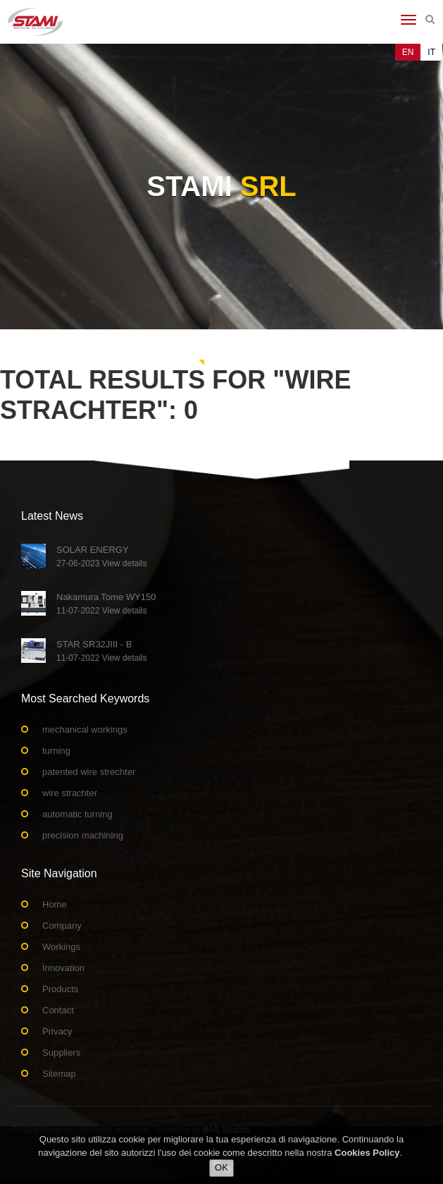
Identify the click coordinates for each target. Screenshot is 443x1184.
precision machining (82, 835)
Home (54, 904)
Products (60, 989)
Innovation (63, 968)
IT (431, 52)
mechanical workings (84, 729)
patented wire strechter (88, 772)
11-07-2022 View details (101, 611)
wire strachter (69, 793)
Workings (61, 946)
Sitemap (59, 1073)
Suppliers (61, 1052)
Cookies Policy (367, 1153)
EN (408, 52)
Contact (58, 1010)
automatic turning (77, 814)
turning (56, 750)
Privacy (57, 1031)
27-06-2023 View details (101, 563)
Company (62, 925)
